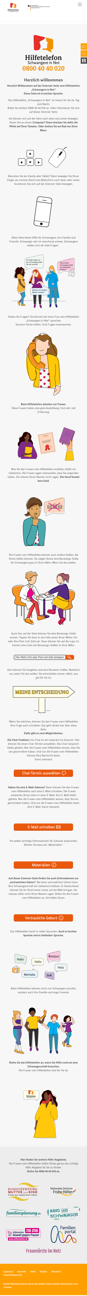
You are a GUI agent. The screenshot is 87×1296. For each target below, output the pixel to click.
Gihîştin (43, 1271)
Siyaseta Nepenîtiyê (12, 1275)
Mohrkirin (56, 1271)
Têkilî (33, 1271)
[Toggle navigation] (80, 4)
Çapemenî (8, 1271)
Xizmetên (21, 1271)
